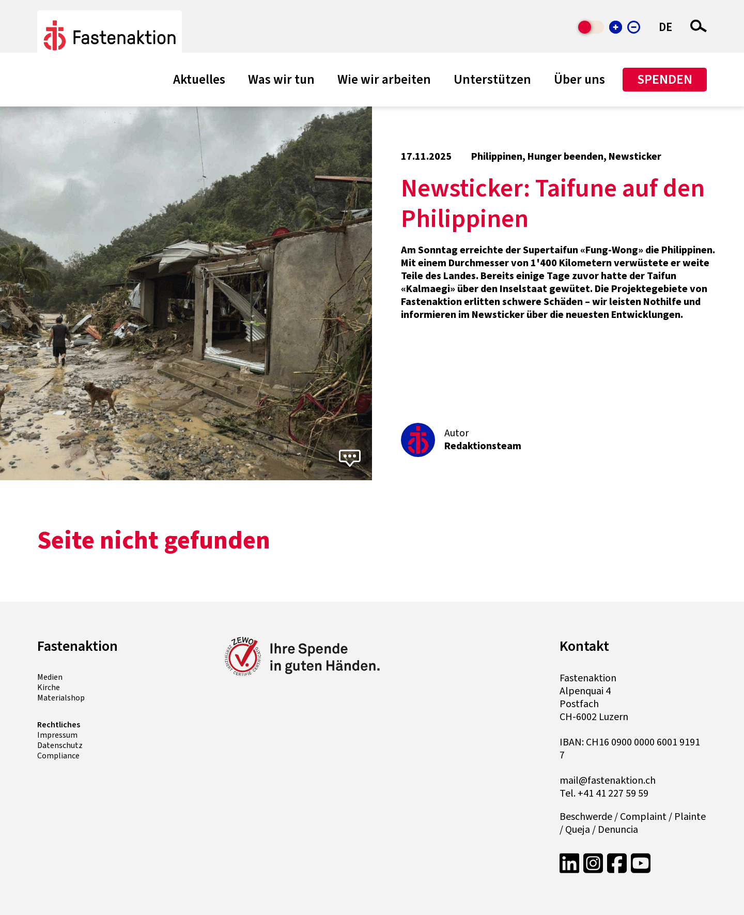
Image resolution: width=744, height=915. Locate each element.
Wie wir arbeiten (384, 79)
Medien (50, 677)
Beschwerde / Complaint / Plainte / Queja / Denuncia (633, 823)
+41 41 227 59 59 (613, 793)
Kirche (48, 687)
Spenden (664, 79)
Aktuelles (199, 79)
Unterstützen (492, 79)
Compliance (58, 756)
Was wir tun (281, 79)
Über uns (579, 79)
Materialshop (61, 698)
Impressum (57, 735)
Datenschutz (60, 745)
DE (665, 27)
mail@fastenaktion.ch (608, 780)
